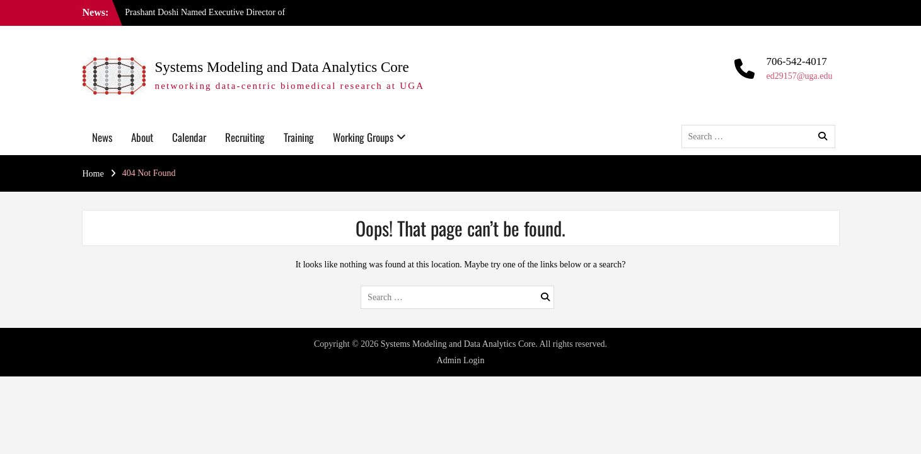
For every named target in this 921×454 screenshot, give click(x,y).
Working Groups (363, 137)
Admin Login (461, 360)
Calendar (189, 137)
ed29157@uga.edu (799, 76)
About (142, 137)
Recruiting (245, 137)
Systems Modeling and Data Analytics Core (282, 67)
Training (299, 137)
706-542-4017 (796, 61)
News (102, 137)
